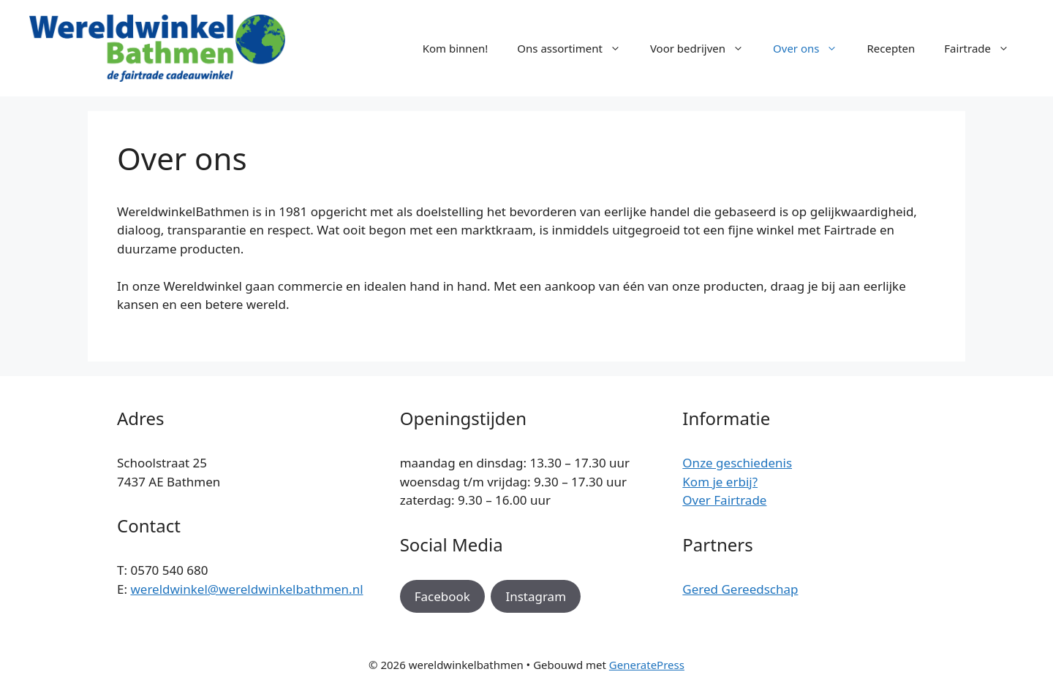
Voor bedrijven (704, 48)
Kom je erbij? (720, 481)
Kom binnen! (455, 48)
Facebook (442, 596)
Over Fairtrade (724, 500)
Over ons (812, 48)
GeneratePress (646, 664)
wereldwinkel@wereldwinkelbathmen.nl (246, 589)
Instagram (535, 596)
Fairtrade (984, 48)
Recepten (891, 48)
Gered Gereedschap (740, 589)
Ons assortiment (576, 48)
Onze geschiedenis (737, 462)
